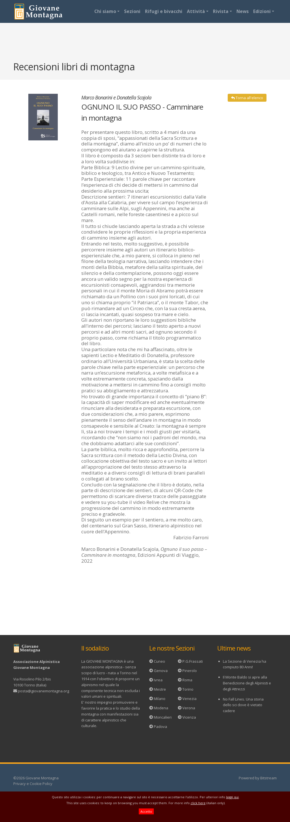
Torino (187, 689)
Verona (188, 707)
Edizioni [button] (262, 11)
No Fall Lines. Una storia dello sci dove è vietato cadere (243, 705)
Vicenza (189, 717)
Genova (161, 670)
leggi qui (232, 797)
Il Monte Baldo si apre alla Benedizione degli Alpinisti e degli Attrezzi (247, 683)
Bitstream (268, 777)
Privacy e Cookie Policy (32, 783)
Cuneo (159, 661)
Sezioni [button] (132, 11)
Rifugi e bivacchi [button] (163, 11)
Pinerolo (189, 670)
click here (198, 803)
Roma (187, 679)
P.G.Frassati (192, 661)
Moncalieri (163, 717)
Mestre (160, 689)
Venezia (189, 698)
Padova (160, 726)
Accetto (146, 811)
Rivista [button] (221, 11)
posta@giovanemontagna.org (43, 690)
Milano (159, 698)
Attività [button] (196, 11)
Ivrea (158, 679)
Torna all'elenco (247, 97)
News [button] (242, 11)
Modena (161, 707)
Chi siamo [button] (105, 11)
